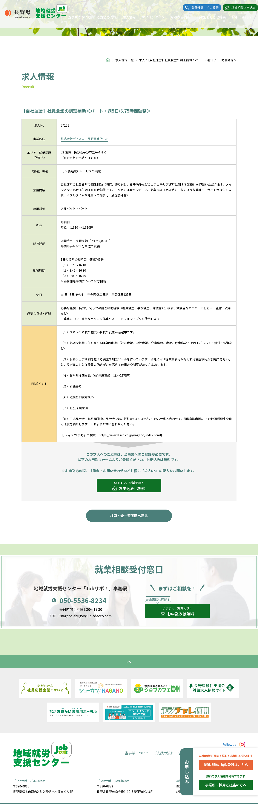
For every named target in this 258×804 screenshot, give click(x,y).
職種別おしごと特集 (207, 17)
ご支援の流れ (102, 17)
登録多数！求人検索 (201, 8)
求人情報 (125, 17)
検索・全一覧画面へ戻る (129, 515)
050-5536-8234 (83, 600)
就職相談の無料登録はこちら (225, 764)
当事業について (75, 17)
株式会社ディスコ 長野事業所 (84, 138)
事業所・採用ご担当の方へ (225, 784)
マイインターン (149, 17)
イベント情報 (176, 17)
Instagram (239, 17)
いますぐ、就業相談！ (129, 486)
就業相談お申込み (239, 8)
